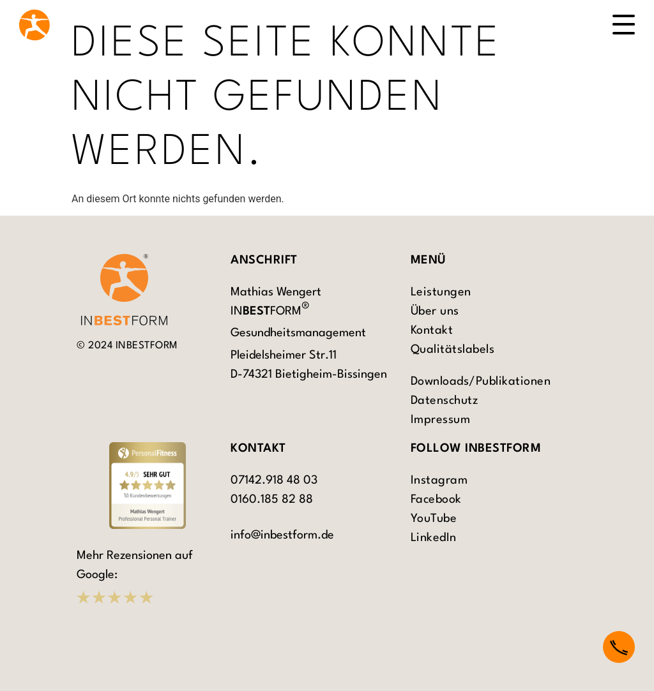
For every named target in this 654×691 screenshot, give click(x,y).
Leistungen (441, 292)
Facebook (436, 499)
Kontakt (432, 330)
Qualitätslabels (453, 349)
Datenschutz (444, 400)
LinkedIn (434, 538)
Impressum (441, 420)
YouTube (434, 518)
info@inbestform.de (282, 535)
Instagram (439, 480)
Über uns (435, 311)
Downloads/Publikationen (481, 381)
